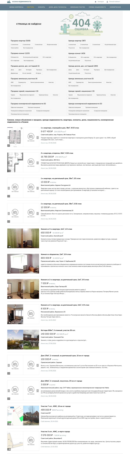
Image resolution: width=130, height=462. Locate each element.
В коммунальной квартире (33, 58)
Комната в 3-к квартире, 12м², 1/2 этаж (56, 237)
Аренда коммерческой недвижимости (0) (87, 111)
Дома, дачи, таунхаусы (57, 7)
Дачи (22, 71)
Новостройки (32, 48)
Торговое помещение (37, 115)
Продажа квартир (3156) (21, 41)
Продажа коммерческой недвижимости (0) (30, 111)
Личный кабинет (113, 1)
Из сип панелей (45, 75)
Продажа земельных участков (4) (25, 84)
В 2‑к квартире (51, 58)
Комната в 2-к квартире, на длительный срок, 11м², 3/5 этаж (65, 288)
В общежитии (15, 58)
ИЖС (12, 88)
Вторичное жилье (16, 48)
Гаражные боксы (48, 101)
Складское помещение (46, 118)
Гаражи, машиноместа (97, 7)
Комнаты (41, 7)
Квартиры (30, 7)
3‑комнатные (42, 44)
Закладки (99, 1)
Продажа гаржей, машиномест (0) (26, 98)
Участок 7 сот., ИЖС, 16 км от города (56, 415)
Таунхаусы (44, 71)
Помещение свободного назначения (22, 118)
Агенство (57, 88)
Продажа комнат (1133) (21, 54)
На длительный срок (75, 48)
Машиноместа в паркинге (29, 101)
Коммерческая (115, 7)
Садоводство (24, 88)
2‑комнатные (29, 44)
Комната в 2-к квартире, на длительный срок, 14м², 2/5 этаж (65, 313)
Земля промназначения (41, 88)
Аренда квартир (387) (78, 41)
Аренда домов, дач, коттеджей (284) (84, 71)
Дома (13, 71)
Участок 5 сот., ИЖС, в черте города (55, 440)
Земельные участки (77, 7)
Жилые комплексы (16, 7)
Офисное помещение (17, 115)
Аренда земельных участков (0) (82, 84)
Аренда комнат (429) (78, 54)
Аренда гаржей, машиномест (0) (83, 98)
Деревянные (31, 75)
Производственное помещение (20, 122)
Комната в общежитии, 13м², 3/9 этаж (56, 263)
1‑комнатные (15, 44)
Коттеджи (32, 71)
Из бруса (14, 78)
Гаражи (13, 101)
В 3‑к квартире (15, 61)
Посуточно (90, 48)
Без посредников (47, 48)
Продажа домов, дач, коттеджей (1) (26, 67)
